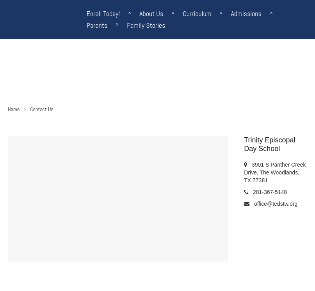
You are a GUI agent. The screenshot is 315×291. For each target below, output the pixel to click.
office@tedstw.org (275, 204)
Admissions (246, 13)
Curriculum (197, 13)
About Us (151, 13)
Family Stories (146, 25)
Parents (97, 25)
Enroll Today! (103, 13)
